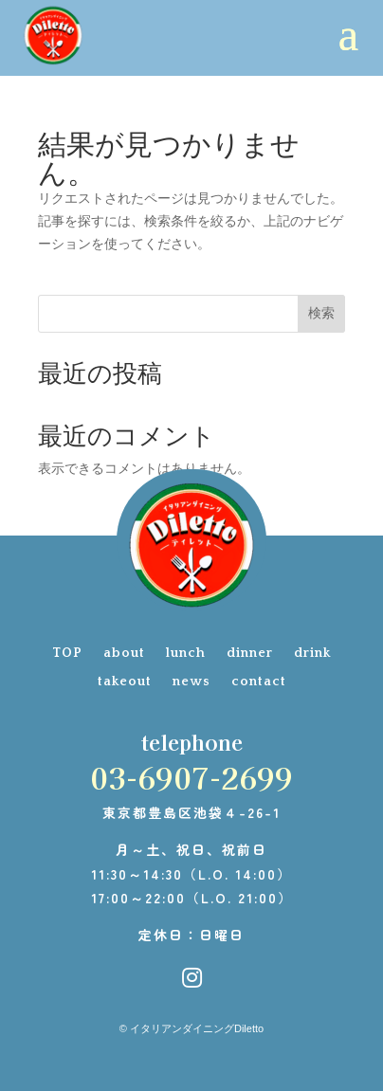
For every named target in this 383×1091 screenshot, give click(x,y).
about (124, 653)
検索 (321, 312)
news (191, 682)
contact (258, 682)
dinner (250, 653)
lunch (186, 653)
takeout (125, 682)
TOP (67, 653)
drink (312, 653)
